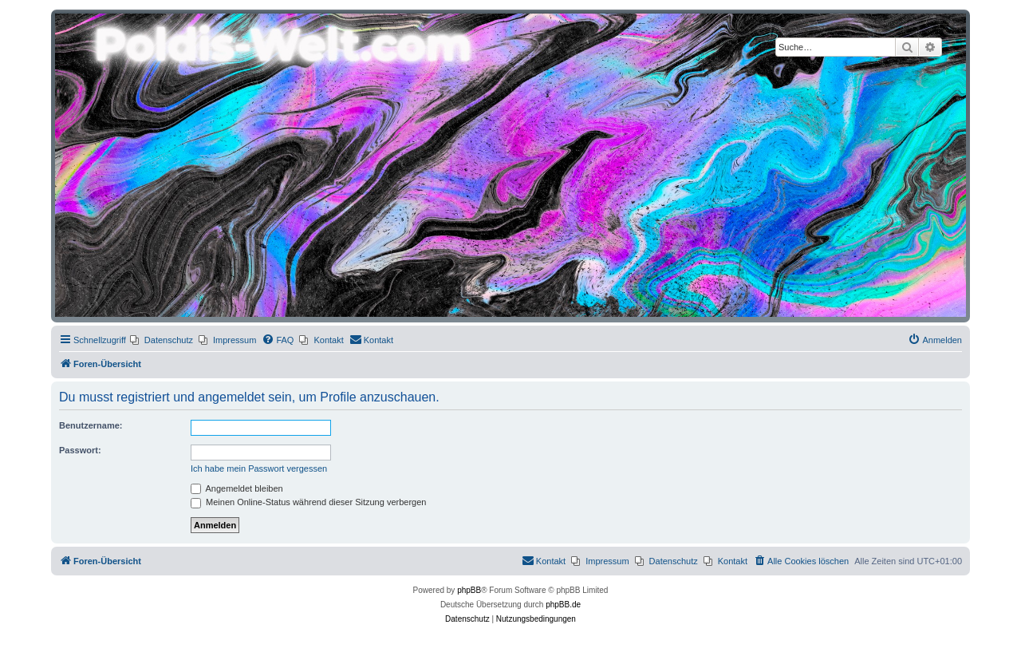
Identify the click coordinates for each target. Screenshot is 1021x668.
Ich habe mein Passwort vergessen (259, 468)
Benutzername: (90, 425)
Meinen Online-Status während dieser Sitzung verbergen (308, 502)
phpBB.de (563, 604)
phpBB (469, 590)
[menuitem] (161, 340)
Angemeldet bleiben (237, 488)
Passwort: (80, 450)
